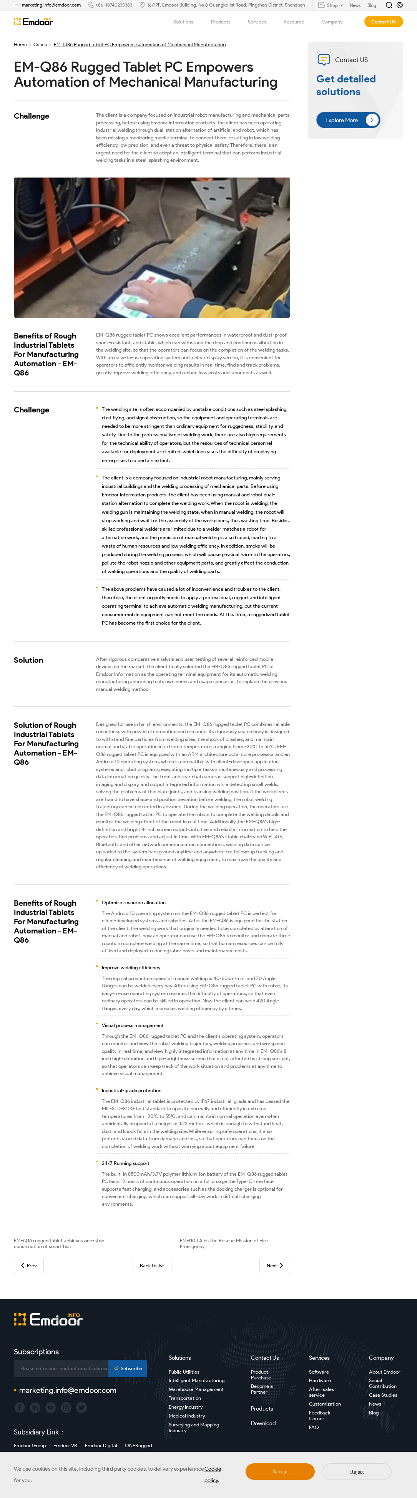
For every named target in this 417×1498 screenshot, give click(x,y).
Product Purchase (261, 1375)
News (375, 1404)
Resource (298, 21)
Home (20, 44)
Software (319, 1372)
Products (225, 21)
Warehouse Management (196, 1389)
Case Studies (383, 1395)
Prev (29, 1265)
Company (336, 21)
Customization (325, 1404)
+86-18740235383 (113, 5)
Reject (357, 1472)
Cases (40, 44)
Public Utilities (184, 1372)
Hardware (320, 1380)
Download (263, 1423)
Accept (280, 1472)
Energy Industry (186, 1407)
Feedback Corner (319, 1415)
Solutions (187, 21)
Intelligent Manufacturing (196, 1380)
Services (261, 21)
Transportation (185, 1398)
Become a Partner (262, 1389)
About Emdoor (384, 1372)
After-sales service (321, 1392)
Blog (374, 1413)
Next (275, 1265)
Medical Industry (187, 1416)
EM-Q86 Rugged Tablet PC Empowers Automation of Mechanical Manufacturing (140, 44)
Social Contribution (383, 1383)
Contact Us (265, 1357)
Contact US (383, 22)
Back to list (152, 1265)
